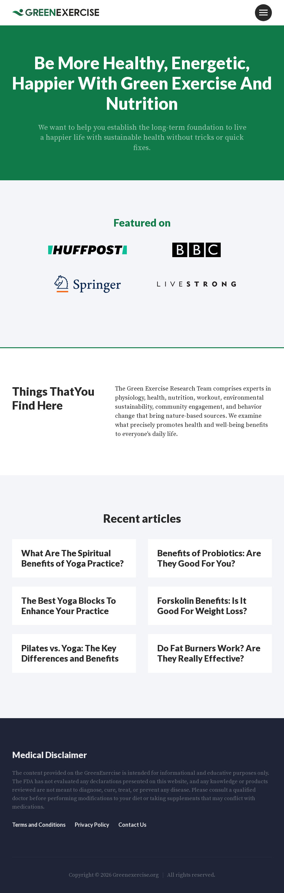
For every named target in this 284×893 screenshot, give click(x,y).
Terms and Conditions (39, 824)
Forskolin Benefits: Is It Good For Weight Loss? (202, 605)
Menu (263, 12)
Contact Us (132, 824)
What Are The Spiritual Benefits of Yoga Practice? (72, 558)
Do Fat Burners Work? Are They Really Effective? (208, 653)
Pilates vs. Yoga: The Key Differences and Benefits (70, 653)
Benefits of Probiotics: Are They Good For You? (209, 558)
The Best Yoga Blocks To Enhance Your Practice (68, 605)
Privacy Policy (92, 824)
